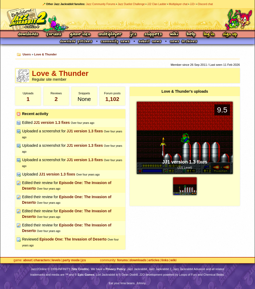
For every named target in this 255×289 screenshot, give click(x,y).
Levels (56, 260)
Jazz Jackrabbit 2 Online (127, 19)
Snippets (153, 34)
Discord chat (205, 4)
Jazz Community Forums (101, 4)
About (27, 260)
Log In (209, 34)
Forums (54, 34)
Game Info (80, 34)
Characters (42, 260)
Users (27, 54)
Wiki (174, 34)
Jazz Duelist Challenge (131, 4)
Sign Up (229, 34)
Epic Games (86, 274)
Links (164, 260)
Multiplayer (110, 34)
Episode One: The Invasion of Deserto (73, 239)
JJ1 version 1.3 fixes (52, 122)
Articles (153, 260)
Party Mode (71, 260)
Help (191, 34)
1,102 (112, 99)
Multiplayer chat (178, 4)
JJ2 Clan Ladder (157, 4)
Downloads (28, 34)
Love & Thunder (45, 54)
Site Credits (80, 269)
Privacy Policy (115, 269)
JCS (133, 34)
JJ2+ (193, 4)
